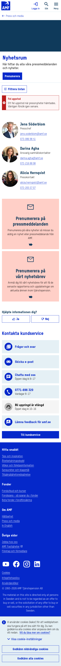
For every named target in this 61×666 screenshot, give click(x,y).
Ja (16, 319)
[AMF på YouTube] (6, 564)
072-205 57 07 (28, 187)
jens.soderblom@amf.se (33, 133)
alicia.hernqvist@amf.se (33, 182)
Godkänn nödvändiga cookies (30, 649)
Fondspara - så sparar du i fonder (20, 495)
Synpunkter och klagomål (15, 469)
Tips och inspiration (12, 456)
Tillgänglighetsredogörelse (16, 474)
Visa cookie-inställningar (24, 639)
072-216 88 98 (28, 163)
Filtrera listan (14, 89)
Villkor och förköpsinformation (18, 465)
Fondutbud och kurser (14, 490)
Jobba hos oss (10, 541)
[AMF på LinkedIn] (37, 564)
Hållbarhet (7, 516)
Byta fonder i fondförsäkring (17, 500)
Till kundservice (30, 434)
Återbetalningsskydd (13, 460)
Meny (56, 6)
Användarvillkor (10, 583)
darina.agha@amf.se (31, 158)
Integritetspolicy (11, 577)
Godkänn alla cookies (30, 658)
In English (7, 525)
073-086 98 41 (28, 139)
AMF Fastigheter (11, 546)
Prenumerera (12, 76)
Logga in (36, 6)
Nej (45, 319)
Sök (46, 6)
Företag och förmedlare (14, 551)
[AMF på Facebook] (16, 564)
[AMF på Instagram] (27, 564)
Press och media (13, 16)
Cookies (6, 572)
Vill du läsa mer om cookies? (35, 632)
